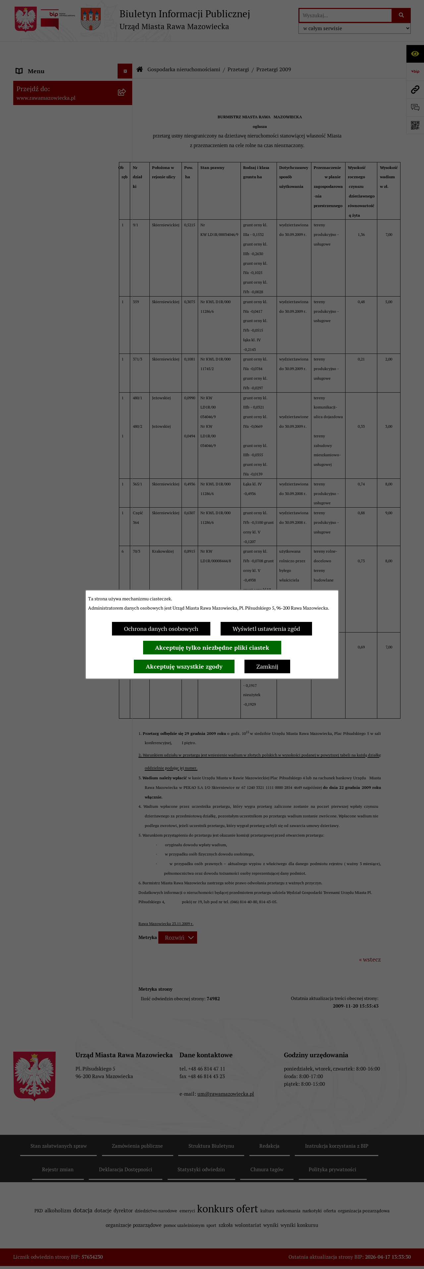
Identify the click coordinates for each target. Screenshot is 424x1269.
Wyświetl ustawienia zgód (266, 629)
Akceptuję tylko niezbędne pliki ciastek (212, 647)
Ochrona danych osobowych (161, 629)
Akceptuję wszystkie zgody (184, 666)
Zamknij (267, 666)
